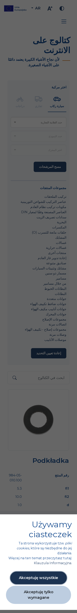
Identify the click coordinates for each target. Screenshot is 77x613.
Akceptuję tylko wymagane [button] (38, 595)
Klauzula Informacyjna (52, 563)
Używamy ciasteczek (50, 529)
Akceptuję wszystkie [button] (38, 578)
